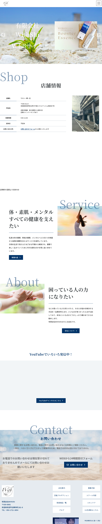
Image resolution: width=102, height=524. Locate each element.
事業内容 (91, 488)
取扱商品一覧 (62, 503)
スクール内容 (91, 495)
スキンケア (91, 503)
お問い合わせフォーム (28, 129)
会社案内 (61, 488)
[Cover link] (76, 35)
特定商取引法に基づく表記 (92, 521)
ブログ (61, 510)
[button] (16, 257)
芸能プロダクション (61, 495)
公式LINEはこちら (91, 510)
